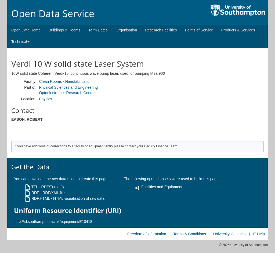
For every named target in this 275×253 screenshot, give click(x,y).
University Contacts (229, 234)
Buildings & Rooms (64, 30)
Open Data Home (26, 30)
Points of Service (199, 30)
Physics (45, 99)
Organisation (126, 30)
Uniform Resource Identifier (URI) (67, 210)
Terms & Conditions (189, 234)
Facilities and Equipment (161, 187)
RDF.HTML (40, 198)
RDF (35, 193)
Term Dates (98, 30)
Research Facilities (161, 30)
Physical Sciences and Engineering (68, 87)
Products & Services (238, 30)
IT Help (259, 234)
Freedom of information (146, 234)
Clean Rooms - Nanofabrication (65, 81)
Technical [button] (20, 42)
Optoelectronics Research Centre (67, 93)
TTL (34, 187)
